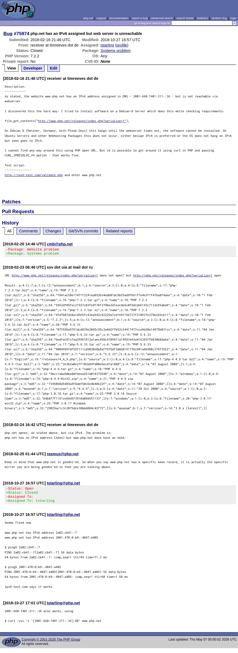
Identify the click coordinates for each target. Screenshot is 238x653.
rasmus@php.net (63, 455)
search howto (185, 18)
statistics (202, 18)
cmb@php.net (60, 244)
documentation (119, 18)
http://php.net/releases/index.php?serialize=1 (173, 277)
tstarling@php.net (63, 485)
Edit (53, 68)
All (9, 231)
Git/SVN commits (83, 231)
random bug (219, 18)
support (101, 18)
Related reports (119, 231)
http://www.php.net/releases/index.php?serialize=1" (82, 121)
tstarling (107, 45)
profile (121, 45)
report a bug (140, 18)
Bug (8, 33)
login (233, 18)
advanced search (162, 18)
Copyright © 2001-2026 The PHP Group (50, 644)
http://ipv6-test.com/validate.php (34, 175)
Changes (53, 231)
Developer (33, 68)
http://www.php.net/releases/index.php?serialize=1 (55, 277)
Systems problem (115, 50)
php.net (88, 18)
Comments (28, 231)
